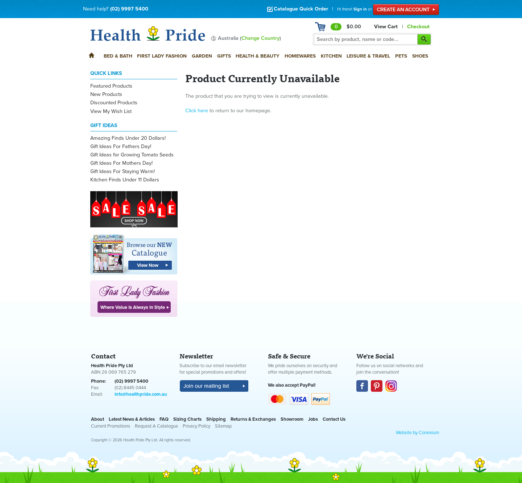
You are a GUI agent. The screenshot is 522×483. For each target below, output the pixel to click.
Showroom (292, 419)
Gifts (224, 56)
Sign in (360, 9)
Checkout (418, 27)
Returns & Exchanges (253, 419)
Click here (196, 111)
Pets (401, 56)
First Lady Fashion (162, 56)
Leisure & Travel (368, 56)
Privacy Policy (196, 426)
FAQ (164, 419)
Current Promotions (110, 426)
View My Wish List (111, 111)
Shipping (216, 419)
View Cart (386, 27)
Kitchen (331, 56)
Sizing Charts (187, 419)
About (97, 419)
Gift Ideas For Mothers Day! (121, 163)
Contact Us (334, 419)
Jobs (313, 419)
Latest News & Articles (132, 419)
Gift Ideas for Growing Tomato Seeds (132, 155)
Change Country (260, 38)
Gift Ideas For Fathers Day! (120, 146)
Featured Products (111, 86)
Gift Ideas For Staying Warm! (122, 171)
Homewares (300, 56)
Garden (202, 56)
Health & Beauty (257, 56)
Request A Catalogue (156, 426)
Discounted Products (113, 103)
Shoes (420, 56)
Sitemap (223, 426)
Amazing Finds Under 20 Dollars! (128, 138)
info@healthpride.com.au (141, 394)
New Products (106, 94)
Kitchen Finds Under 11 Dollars (124, 180)
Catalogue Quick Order (297, 9)
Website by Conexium (417, 433)
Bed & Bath (118, 56)
